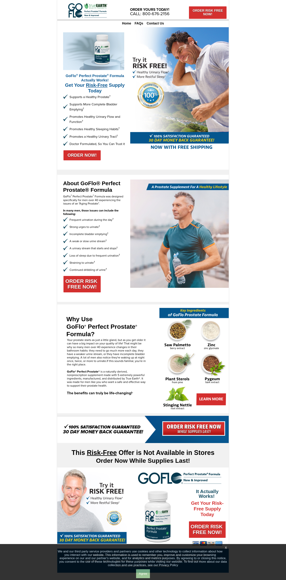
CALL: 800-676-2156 (149, 13)
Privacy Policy (168, 565)
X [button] (226, 548)
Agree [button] (143, 573)
